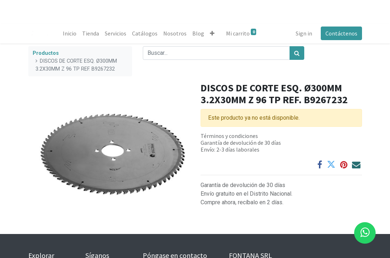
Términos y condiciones (229, 135)
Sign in (304, 33)
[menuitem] (69, 33)
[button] (212, 33)
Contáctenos (341, 33)
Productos (46, 53)
